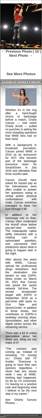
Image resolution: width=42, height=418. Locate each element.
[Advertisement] (21, 63)
